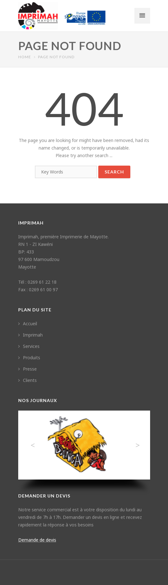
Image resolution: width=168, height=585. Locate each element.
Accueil (27, 324)
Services (29, 346)
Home (24, 56)
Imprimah (30, 335)
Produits (29, 358)
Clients (27, 380)
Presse (27, 369)
